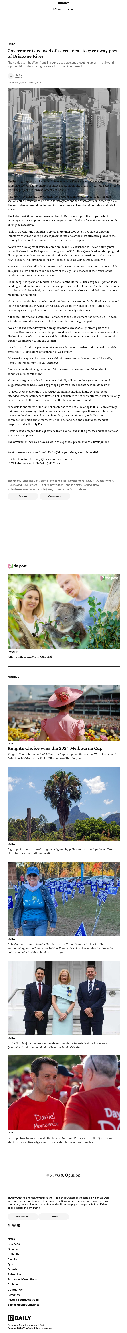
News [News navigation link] (11, 1239)
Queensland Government (22, 485)
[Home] (63, 3)
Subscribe (22, 1216)
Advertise (14, 1294)
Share (23, 496)
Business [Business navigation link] (14, 1244)
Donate (53, 1216)
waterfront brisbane (74, 489)
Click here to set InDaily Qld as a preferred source (41, 459)
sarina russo (91, 485)
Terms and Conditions (22, 1279)
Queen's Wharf (104, 480)
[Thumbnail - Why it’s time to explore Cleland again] (64, 616)
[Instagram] (14, 1225)
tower (58, 489)
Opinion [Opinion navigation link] (13, 1249)
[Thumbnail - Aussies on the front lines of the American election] (64, 908)
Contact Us (15, 1289)
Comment (55, 496)
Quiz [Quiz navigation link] (11, 1264)
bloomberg (14, 480)
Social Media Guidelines (24, 1304)
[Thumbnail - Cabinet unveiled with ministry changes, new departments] (64, 1005)
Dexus (90, 480)
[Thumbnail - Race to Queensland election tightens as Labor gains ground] (64, 1099)
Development (76, 480)
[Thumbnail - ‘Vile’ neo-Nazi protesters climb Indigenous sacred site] (64, 811)
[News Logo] (63, 9)
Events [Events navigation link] (12, 1259)
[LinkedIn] (18, 1225)
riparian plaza (74, 485)
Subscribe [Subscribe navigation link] (14, 1274)
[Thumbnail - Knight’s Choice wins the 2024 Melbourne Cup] (64, 723)
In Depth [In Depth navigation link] (13, 1254)
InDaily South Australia (23, 1299)
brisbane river (58, 480)
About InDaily (38, 1325)
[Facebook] (9, 1225)
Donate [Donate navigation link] (12, 1269)
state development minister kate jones (30, 489)
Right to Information (51, 485)
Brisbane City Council (35, 480)
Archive (13, 1284)
